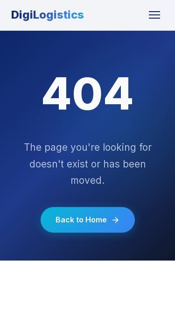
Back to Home (88, 220)
